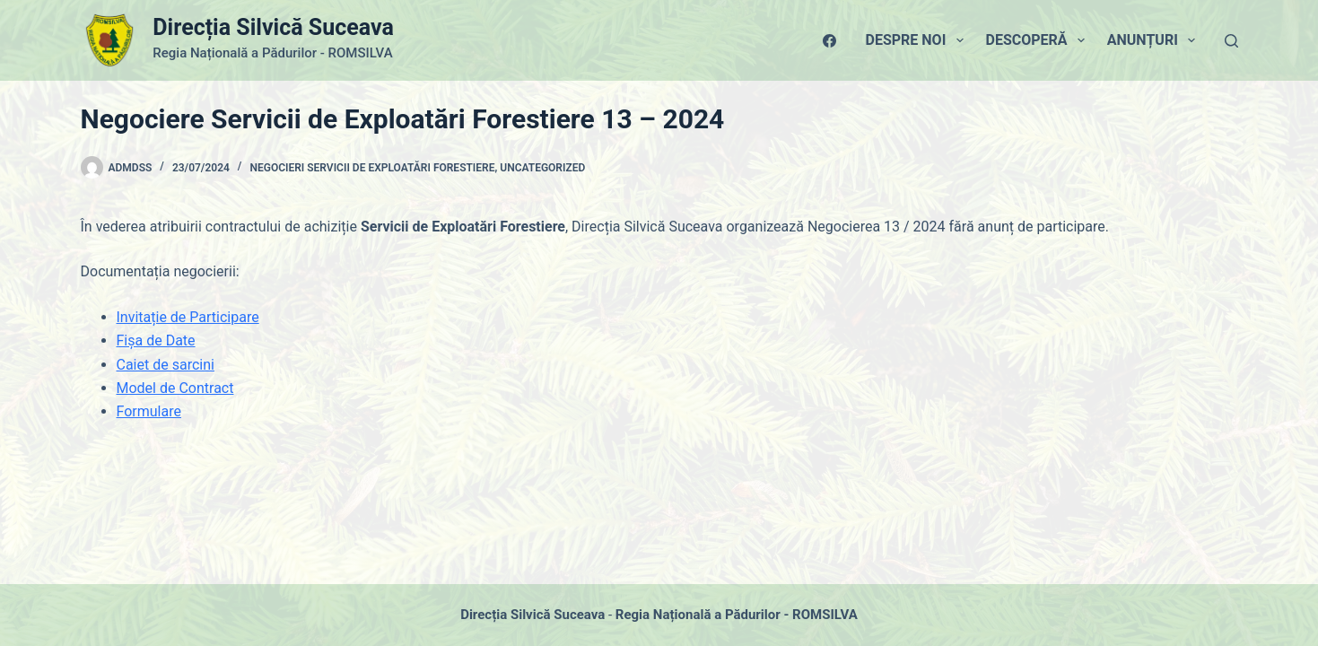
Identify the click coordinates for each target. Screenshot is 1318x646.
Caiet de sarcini (165, 364)
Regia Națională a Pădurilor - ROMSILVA (736, 615)
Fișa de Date (156, 340)
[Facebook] (829, 41)
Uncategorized (542, 168)
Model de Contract (175, 388)
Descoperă (1039, 40)
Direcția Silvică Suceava (273, 27)
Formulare (149, 411)
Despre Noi (918, 40)
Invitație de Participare (188, 317)
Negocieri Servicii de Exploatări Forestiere (371, 168)
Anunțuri (1154, 40)
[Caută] (1231, 41)
